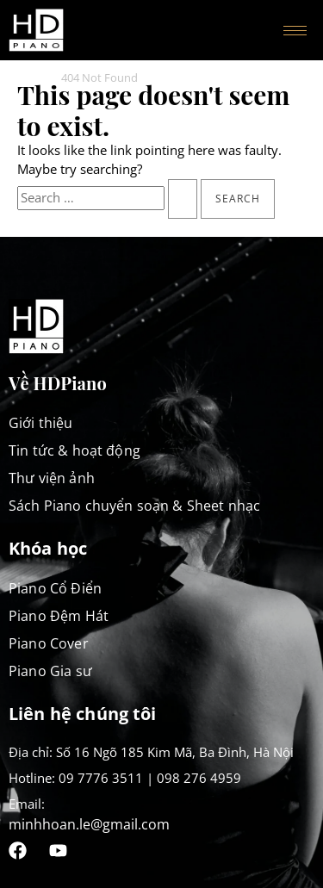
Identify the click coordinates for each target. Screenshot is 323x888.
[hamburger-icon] (295, 30)
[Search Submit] (182, 199)
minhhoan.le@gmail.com (89, 824)
